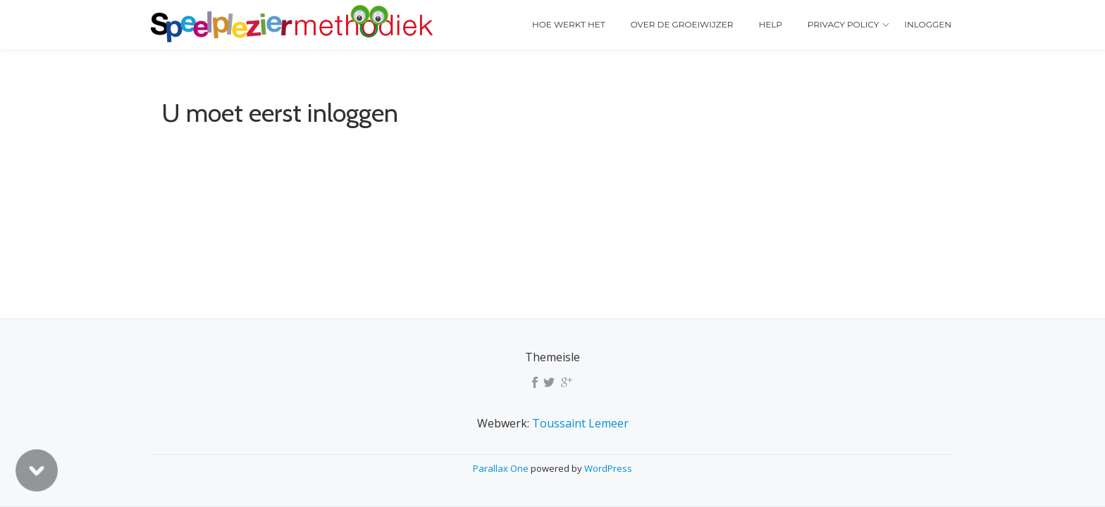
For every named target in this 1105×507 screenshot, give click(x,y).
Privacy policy (843, 24)
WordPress (608, 468)
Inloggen (927, 24)
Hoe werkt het (568, 24)
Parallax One (502, 468)
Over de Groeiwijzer (682, 24)
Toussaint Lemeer (580, 423)
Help (770, 24)
